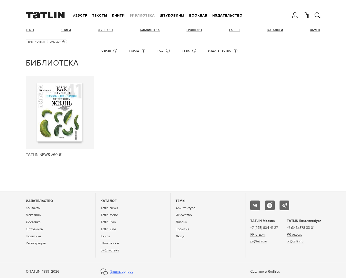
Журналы (105, 30)
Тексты (99, 15)
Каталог (109, 201)
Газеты (234, 30)
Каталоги (275, 30)
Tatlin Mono (109, 215)
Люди (180, 236)
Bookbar (198, 15)
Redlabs (274, 271)
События (182, 229)
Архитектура (185, 208)
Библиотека (142, 15)
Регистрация (36, 243)
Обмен (315, 30)
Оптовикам (34, 229)
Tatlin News (109, 208)
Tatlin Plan (108, 222)
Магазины (33, 215)
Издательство (227, 15)
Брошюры (194, 30)
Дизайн (181, 222)
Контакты (33, 208)
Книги (118, 15)
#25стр (80, 15)
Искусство (184, 215)
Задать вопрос (121, 271)
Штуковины (172, 15)
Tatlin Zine (108, 229)
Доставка (33, 222)
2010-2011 (57, 41)
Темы (30, 30)
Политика (33, 236)
